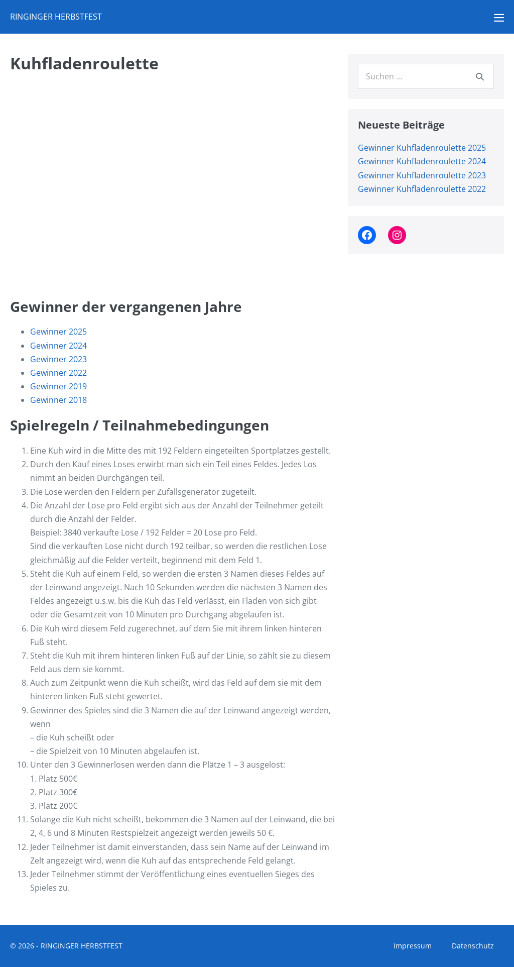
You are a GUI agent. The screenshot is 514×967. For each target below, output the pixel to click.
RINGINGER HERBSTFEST (56, 16)
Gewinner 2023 (58, 359)
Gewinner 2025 (58, 331)
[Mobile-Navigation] (499, 18)
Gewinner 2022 (58, 372)
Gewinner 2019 (58, 386)
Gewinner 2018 (58, 399)
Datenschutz (473, 945)
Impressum (413, 945)
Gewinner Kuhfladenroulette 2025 (422, 147)
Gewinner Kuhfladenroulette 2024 (422, 161)
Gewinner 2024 (58, 345)
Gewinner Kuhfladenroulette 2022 (422, 188)
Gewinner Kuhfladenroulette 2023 (422, 175)
